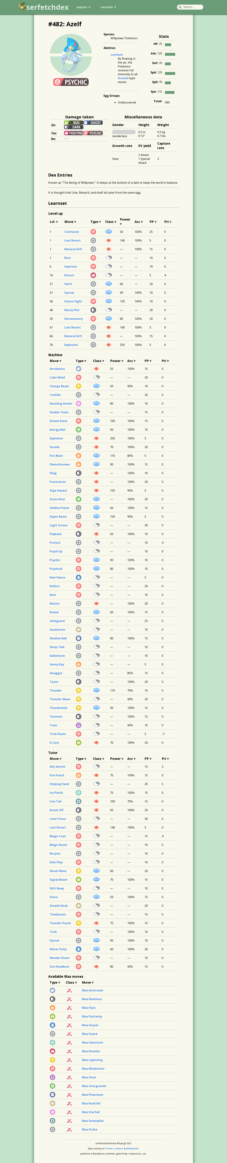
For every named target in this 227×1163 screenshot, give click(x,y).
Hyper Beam (58, 517)
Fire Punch (57, 775)
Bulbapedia (132, 1148)
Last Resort (72, 240)
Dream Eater (59, 421)
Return (54, 603)
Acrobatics (57, 369)
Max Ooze (89, 1077)
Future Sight (73, 301)
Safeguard (57, 621)
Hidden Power (60, 508)
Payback (56, 534)
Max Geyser (90, 1025)
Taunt (54, 682)
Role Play (56, 862)
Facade (55, 447)
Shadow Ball (58, 638)
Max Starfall (91, 1112)
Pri (166, 221)
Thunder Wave (60, 699)
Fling (53, 473)
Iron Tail (56, 801)
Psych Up (56, 551)
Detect (69, 275)
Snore (54, 897)
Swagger (56, 673)
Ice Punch (56, 793)
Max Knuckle (91, 1051)
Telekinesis (58, 914)
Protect (55, 543)
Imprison (70, 266)
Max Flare (89, 1008)
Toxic (53, 725)
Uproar (69, 293)
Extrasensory (73, 319)
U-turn (54, 743)
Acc (137, 221)
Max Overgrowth (94, 1086)
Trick (53, 932)
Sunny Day (57, 664)
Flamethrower (60, 464)
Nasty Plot (71, 310)
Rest (67, 258)
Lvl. (52, 221)
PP (152, 221)
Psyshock (56, 569)
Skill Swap (57, 888)
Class (109, 221)
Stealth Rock (59, 906)
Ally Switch (57, 767)
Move (68, 221)
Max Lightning (92, 1060)
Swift (68, 284)
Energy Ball (57, 430)
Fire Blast (56, 456)
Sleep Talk (57, 647)
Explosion (71, 345)
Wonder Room (60, 958)
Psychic (55, 560)
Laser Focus (58, 819)
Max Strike (89, 1129)
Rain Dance (57, 577)
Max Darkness (92, 999)
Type (94, 221)
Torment (56, 716)
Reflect (55, 586)
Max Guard (89, 1034)
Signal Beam (58, 880)
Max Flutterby (92, 1016)
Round (54, 612)
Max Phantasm (92, 1095)
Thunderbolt (59, 708)
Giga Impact (58, 490)
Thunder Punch (60, 923)
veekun (118, 1148)
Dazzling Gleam (61, 403)
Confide (55, 395)
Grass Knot (57, 499)
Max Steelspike (93, 1121)
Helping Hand (59, 784)
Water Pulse (58, 949)
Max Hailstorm (92, 1042)
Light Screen (59, 525)
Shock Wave (58, 871)
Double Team (59, 412)
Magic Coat (58, 836)
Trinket (109, 1148)
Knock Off (56, 810)
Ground (123, 78)
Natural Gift (73, 249)
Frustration (58, 482)
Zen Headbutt (60, 967)
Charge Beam (59, 386)
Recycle (55, 853)
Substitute (57, 656)
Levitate (117, 55)
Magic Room (58, 845)
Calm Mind (57, 377)
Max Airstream (92, 990)
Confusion (71, 232)
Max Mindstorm (93, 1069)
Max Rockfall (91, 1103)
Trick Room (58, 734)
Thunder (56, 690)
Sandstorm (57, 630)
